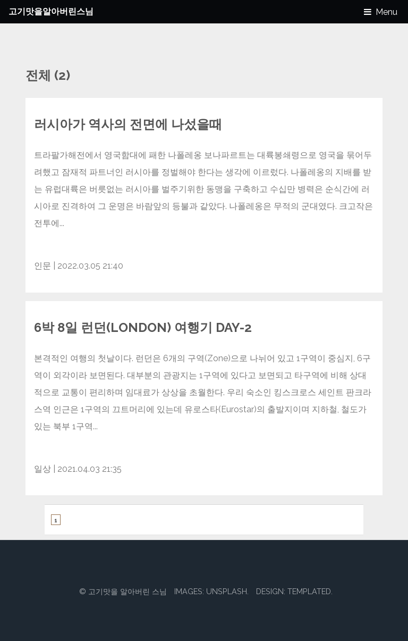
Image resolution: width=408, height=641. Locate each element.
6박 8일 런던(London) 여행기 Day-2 (143, 327)
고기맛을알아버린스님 (51, 11)
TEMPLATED (309, 591)
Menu (386, 12)
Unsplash (226, 591)
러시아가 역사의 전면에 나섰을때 (128, 124)
